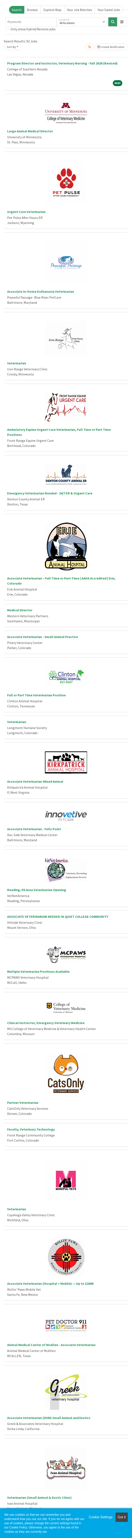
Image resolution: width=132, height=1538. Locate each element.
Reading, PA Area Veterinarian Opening (36, 890)
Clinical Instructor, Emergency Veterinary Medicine (46, 1023)
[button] (122, 22)
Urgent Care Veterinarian (26, 212)
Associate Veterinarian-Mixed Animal (35, 781)
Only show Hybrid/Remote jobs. (33, 29)
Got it (122, 1517)
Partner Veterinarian (22, 1102)
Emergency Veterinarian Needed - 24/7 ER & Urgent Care (49, 493)
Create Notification (110, 47)
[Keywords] (31, 22)
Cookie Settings (100, 1517)
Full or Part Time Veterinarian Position (36, 695)
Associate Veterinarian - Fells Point (34, 829)
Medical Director (19, 610)
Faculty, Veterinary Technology (31, 1129)
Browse (32, 10)
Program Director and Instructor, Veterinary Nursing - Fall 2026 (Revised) (62, 63)
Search (17, 10)
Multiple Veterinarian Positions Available (38, 971)
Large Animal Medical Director (30, 131)
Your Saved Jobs (109, 10)
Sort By (11, 47)
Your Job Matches (79, 10)
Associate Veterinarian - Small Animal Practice (42, 637)
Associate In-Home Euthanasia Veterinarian (40, 291)
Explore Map (52, 10)
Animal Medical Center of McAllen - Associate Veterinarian (51, 1345)
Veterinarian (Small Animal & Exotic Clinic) (39, 1497)
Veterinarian (16, 363)
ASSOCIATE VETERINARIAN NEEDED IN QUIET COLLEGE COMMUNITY (57, 916)
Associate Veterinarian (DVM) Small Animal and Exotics (48, 1418)
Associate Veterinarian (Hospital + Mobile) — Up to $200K (50, 1283)
